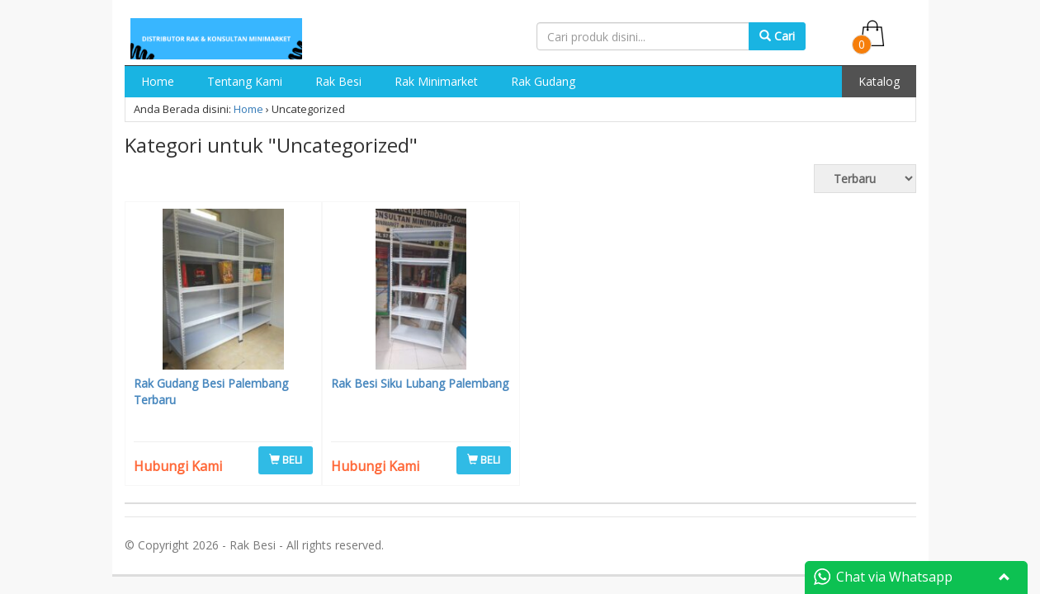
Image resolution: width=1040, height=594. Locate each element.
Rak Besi (338, 81)
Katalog (879, 81)
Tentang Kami (244, 81)
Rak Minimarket (436, 81)
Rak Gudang (543, 81)
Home (157, 81)
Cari (777, 36)
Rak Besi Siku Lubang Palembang (419, 383)
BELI (285, 459)
